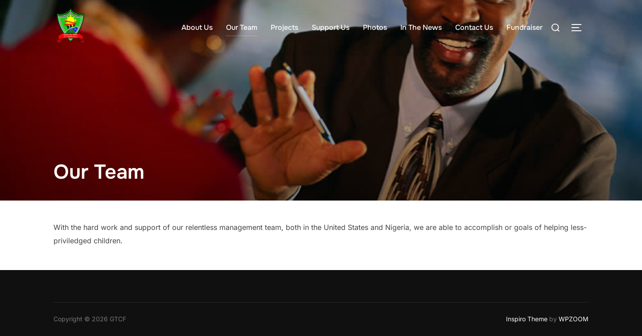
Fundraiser (524, 27)
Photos (375, 27)
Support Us (331, 27)
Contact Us (474, 27)
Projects (284, 27)
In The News (421, 27)
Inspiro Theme (526, 319)
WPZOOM (573, 319)
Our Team (241, 27)
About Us (197, 27)
